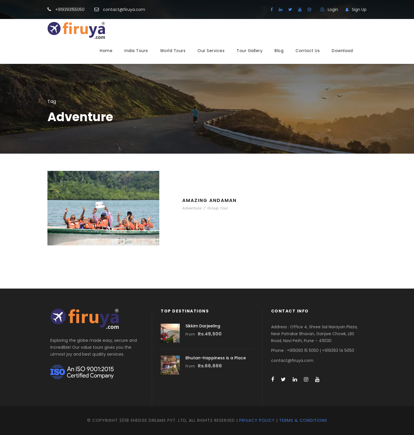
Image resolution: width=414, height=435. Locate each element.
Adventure (192, 208)
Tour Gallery (249, 51)
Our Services (211, 51)
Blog (279, 51)
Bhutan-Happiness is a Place (215, 358)
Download (342, 51)
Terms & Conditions (303, 420)
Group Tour (217, 208)
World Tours (173, 51)
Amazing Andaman (209, 200)
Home (106, 51)
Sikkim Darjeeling (202, 326)
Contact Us (308, 51)
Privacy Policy (257, 420)
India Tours (136, 51)
